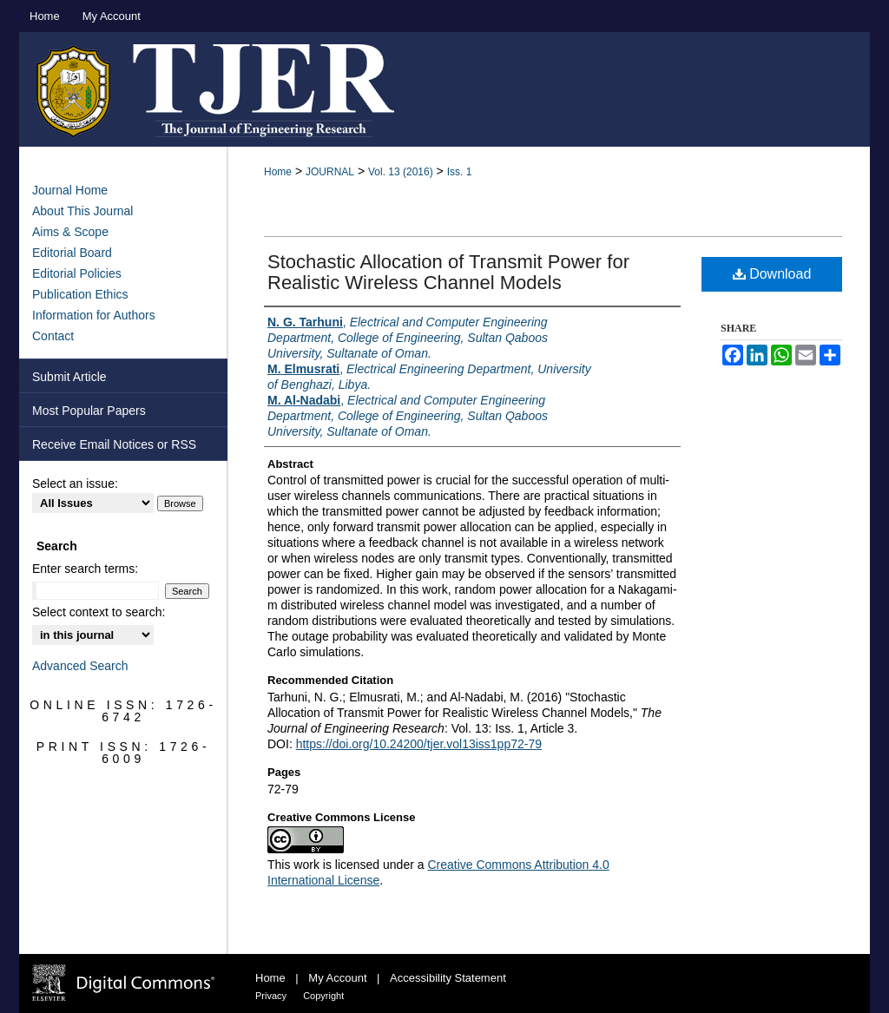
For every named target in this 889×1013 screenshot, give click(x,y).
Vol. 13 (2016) (400, 172)
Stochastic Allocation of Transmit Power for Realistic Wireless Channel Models (448, 272)
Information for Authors (93, 315)
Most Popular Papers (89, 411)
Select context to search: (98, 612)
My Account (339, 977)
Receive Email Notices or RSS (114, 444)
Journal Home (70, 190)
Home (278, 172)
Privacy (272, 995)
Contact (53, 336)
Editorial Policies (77, 273)
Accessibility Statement (448, 977)
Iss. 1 (459, 172)
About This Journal (82, 211)
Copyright (323, 995)
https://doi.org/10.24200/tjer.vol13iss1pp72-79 (419, 744)
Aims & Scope (70, 232)
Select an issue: (75, 483)
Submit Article (69, 377)
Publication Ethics (80, 294)
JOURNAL (330, 172)
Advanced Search (80, 666)
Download (772, 273)
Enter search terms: (85, 569)
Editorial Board (72, 253)
